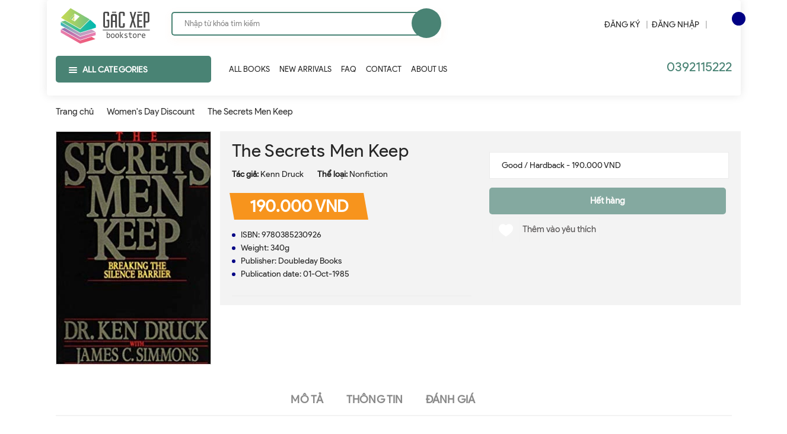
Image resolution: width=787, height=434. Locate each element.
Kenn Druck (282, 174)
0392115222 (699, 67)
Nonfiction (368, 174)
